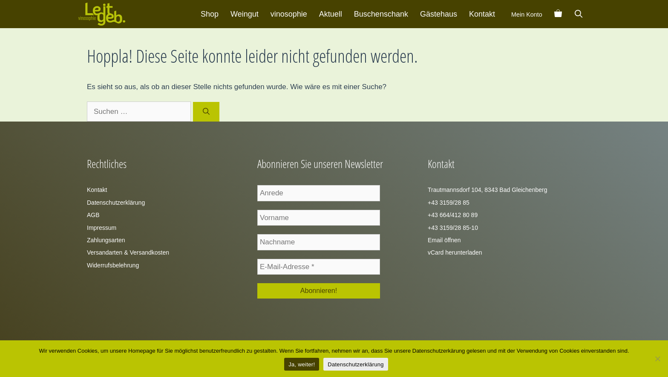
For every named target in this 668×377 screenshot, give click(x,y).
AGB (93, 215)
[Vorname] (318, 218)
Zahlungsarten (106, 240)
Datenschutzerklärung (116, 202)
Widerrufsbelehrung (113, 265)
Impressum (101, 227)
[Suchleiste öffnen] (579, 14)
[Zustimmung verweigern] (657, 358)
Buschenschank (381, 14)
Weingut (244, 14)
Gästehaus (438, 14)
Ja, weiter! (301, 364)
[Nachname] (318, 242)
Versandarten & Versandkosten (128, 252)
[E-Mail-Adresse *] (318, 267)
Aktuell (330, 14)
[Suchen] (206, 112)
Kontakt (482, 14)
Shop (210, 14)
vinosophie (289, 14)
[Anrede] (318, 193)
